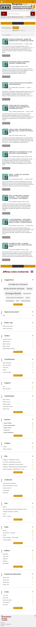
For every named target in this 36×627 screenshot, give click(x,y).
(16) (18, 412)
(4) (18, 519)
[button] (18, 284)
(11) (18, 472)
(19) (18, 375)
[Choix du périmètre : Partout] (4, 14)
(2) (18, 435)
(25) (18, 351)
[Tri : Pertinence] (9, 35)
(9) (18, 495)
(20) (18, 304)
